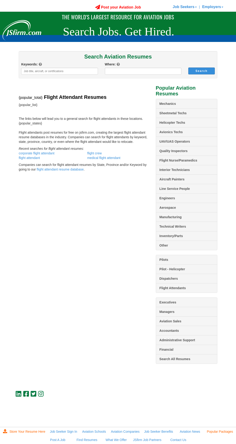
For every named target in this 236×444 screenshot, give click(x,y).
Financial (166, 349)
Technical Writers (172, 226)
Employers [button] (212, 7)
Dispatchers (168, 278)
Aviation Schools (94, 431)
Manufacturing (170, 217)
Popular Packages (220, 431)
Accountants (169, 330)
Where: (110, 64)
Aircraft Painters (172, 179)
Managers (166, 312)
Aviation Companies (125, 431)
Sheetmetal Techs (173, 113)
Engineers (167, 198)
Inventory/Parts (171, 236)
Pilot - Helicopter (172, 269)
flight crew (94, 153)
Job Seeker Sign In (63, 431)
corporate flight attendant (36, 153)
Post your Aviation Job (118, 7)
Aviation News (190, 431)
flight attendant (29, 158)
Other (163, 245)
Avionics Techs (171, 132)
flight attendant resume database (60, 169)
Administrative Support (177, 340)
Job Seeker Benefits (158, 431)
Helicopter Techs (172, 122)
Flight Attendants (172, 288)
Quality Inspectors (173, 151)
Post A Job (57, 440)
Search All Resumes (174, 359)
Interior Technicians (174, 170)
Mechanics (167, 104)
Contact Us (178, 440)
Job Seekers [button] (185, 7)
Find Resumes (87, 440)
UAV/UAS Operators (174, 141)
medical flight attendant (103, 158)
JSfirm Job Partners (147, 440)
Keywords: (29, 64)
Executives (167, 302)
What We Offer (116, 440)
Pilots (163, 260)
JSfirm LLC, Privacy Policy (202, 416)
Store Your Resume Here (24, 431)
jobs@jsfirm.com (209, 412)
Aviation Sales (170, 321)
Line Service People (174, 189)
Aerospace (167, 207)
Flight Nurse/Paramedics (178, 160)
